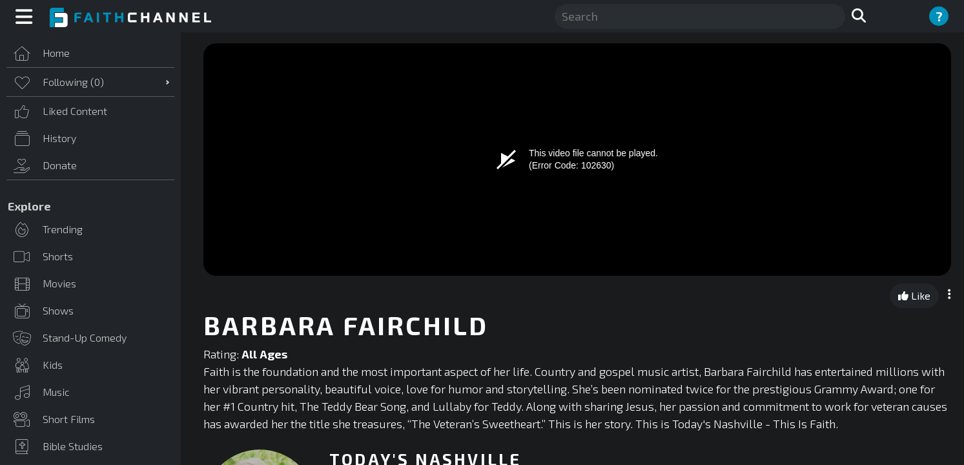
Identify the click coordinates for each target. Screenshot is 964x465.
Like (914, 295)
